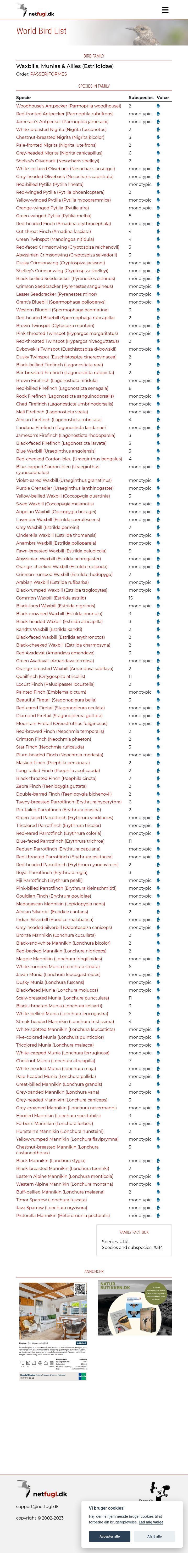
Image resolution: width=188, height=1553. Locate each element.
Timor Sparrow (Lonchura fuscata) (51, 1199)
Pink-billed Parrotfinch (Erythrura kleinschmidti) (66, 888)
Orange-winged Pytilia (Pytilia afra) (52, 207)
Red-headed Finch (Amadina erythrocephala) (63, 223)
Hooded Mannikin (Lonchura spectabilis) (58, 1115)
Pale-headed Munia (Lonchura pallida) (56, 1076)
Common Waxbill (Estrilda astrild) (51, 598)
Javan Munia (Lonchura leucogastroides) (58, 974)
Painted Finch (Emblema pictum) (51, 692)
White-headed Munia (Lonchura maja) (56, 1068)
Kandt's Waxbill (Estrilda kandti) (49, 629)
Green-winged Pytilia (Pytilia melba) (54, 215)
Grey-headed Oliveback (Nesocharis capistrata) (65, 176)
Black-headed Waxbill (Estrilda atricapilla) (59, 621)
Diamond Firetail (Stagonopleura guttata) (59, 715)
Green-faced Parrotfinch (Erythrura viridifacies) (64, 817)
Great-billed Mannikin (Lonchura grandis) (59, 1084)
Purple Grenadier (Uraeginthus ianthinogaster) (65, 488)
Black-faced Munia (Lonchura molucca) (57, 990)
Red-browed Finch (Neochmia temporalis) (60, 731)
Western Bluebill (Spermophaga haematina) (62, 309)
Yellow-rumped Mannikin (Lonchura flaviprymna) (67, 1139)
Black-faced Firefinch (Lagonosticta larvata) (61, 443)
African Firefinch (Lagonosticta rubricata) (59, 419)
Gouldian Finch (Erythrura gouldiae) (53, 896)
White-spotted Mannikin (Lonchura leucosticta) (65, 1029)
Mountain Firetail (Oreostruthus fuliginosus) (62, 723)
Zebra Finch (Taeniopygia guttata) (51, 786)
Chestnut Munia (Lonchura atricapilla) (55, 1060)
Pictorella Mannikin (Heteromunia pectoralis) (63, 1215)
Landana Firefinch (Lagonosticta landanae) (61, 427)
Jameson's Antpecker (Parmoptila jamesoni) (62, 121)
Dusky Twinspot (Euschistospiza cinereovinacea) (66, 357)
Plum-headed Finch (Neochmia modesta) (59, 754)
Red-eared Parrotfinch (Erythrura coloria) (59, 833)
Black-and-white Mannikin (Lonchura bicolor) (63, 943)
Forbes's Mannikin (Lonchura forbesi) (54, 1123)
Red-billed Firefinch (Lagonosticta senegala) (62, 388)
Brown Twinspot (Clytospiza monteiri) (55, 325)
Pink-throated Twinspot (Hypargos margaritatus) (67, 333)
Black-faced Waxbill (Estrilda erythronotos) (60, 637)
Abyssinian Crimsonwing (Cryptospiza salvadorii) (66, 255)
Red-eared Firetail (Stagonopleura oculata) (60, 707)
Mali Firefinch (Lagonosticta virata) (52, 411)
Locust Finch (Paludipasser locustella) (55, 684)
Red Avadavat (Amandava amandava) (55, 652)
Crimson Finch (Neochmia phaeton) (53, 739)
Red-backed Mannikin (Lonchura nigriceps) (61, 951)
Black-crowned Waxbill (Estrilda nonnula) (59, 613)
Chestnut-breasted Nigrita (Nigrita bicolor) (60, 137)
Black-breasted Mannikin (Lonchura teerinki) (62, 1168)
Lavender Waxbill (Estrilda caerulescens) (58, 519)
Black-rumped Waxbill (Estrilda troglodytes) (62, 590)
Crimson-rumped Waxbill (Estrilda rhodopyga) (64, 574)
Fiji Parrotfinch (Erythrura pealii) (49, 880)
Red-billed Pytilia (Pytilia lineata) (50, 184)
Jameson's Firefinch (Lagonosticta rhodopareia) (65, 435)
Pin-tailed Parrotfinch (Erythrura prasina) (58, 809)
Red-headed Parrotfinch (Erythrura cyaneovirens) (67, 864)
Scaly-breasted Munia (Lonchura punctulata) (62, 998)
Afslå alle (154, 1536)
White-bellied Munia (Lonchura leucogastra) (62, 1013)
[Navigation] (165, 10)
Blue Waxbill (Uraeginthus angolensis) (56, 451)
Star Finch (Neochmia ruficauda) (50, 747)
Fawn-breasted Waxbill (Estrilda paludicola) (61, 551)
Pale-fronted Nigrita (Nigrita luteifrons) (56, 145)
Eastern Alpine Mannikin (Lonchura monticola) (65, 1176)
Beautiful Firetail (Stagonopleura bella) (56, 700)
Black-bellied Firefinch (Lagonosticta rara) (59, 364)
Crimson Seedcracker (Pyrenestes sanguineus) (64, 286)
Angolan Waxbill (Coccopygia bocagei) (56, 511)
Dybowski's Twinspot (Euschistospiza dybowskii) (66, 349)
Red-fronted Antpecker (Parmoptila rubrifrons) (65, 113)
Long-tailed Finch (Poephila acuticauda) (58, 770)
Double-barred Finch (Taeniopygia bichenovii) (64, 794)
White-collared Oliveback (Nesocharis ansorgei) (65, 168)
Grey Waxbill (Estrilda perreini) (47, 527)
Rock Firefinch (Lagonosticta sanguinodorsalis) (65, 396)
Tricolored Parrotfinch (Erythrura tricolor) (58, 825)
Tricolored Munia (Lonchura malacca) (55, 1045)
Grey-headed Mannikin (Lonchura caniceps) (62, 1100)
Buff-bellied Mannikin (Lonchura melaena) (60, 1192)
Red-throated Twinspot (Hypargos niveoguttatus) (67, 341)
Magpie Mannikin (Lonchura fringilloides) (59, 958)
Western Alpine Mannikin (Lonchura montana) (64, 1184)
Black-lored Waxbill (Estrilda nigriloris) (55, 605)
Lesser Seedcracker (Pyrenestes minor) (56, 294)
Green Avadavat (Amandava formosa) (55, 660)
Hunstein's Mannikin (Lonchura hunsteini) (60, 1131)
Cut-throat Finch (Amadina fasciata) (53, 231)
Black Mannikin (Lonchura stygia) (51, 1160)
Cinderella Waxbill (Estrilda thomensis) (56, 535)
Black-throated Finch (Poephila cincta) (56, 778)
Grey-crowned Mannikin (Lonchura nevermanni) (66, 1107)
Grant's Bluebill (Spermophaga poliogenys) (61, 302)
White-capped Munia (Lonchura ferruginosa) (63, 1052)
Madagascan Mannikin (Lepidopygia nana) (60, 903)
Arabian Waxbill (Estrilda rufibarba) (52, 582)
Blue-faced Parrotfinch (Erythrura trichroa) (60, 841)
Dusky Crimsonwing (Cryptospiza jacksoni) (60, 262)
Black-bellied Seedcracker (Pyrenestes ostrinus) (65, 278)
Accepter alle (109, 1536)
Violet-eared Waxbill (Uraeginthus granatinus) (64, 480)
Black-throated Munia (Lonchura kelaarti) (59, 1005)
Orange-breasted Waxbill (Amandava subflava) (64, 668)
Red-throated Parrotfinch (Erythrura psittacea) (64, 856)
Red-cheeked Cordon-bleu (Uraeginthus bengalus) (69, 458)
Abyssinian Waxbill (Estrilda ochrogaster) (58, 558)
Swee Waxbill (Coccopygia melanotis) (55, 503)
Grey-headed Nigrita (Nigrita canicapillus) (59, 153)
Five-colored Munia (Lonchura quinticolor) (60, 1037)
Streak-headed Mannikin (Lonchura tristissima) (65, 1021)
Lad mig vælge (151, 1522)
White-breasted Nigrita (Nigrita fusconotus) (61, 129)
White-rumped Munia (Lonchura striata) (58, 966)
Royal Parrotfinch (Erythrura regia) (51, 872)
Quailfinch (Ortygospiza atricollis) (50, 676)
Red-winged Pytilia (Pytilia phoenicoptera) (60, 192)
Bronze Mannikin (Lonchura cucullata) (56, 935)
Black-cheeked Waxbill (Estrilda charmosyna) (63, 645)
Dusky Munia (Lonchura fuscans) (50, 982)
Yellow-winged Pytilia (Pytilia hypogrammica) (63, 200)
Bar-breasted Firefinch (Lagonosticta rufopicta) (65, 372)
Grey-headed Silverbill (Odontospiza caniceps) (64, 927)
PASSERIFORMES (48, 74)
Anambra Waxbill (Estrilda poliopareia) (56, 543)
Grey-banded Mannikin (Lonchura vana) (57, 1092)
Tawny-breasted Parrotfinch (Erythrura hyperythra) (69, 802)
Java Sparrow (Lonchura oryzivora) (51, 1207)
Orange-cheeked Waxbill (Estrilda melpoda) (62, 566)
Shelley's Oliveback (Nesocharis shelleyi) (57, 160)
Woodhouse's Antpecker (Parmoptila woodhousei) (68, 106)
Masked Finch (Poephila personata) (53, 762)
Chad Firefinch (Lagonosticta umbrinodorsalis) (64, 404)
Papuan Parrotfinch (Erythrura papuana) (58, 849)
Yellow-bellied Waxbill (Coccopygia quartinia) (63, 496)
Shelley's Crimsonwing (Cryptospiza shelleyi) (62, 270)
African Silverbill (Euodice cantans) (52, 911)
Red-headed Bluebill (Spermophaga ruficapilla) (65, 317)
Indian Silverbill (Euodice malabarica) (54, 919)
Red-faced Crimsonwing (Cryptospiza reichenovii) (67, 247)
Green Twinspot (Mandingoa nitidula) (55, 239)
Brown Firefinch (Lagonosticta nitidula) (57, 380)
